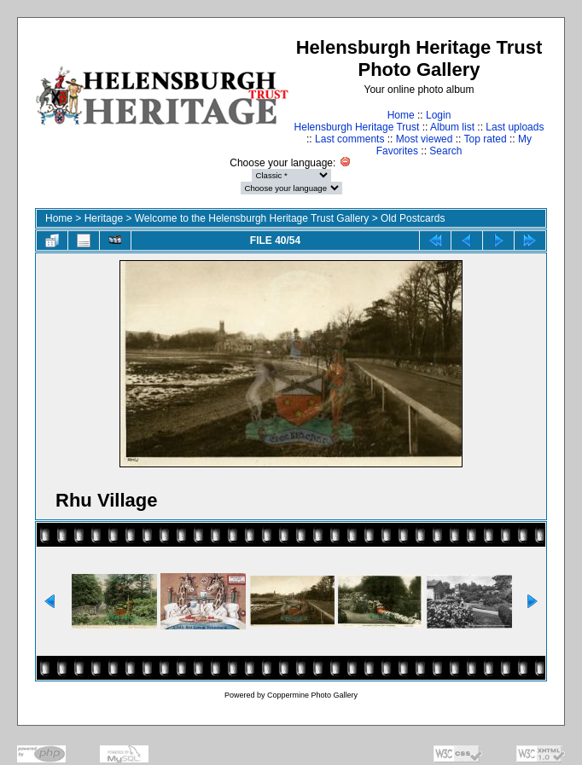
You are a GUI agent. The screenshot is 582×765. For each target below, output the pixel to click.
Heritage (103, 218)
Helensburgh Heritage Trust (357, 127)
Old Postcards (413, 218)
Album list (452, 127)
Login (438, 115)
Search (445, 151)
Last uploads (515, 127)
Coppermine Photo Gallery (312, 695)
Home (401, 115)
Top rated (485, 139)
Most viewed (424, 139)
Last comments (349, 139)
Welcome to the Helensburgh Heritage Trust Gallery (252, 218)
